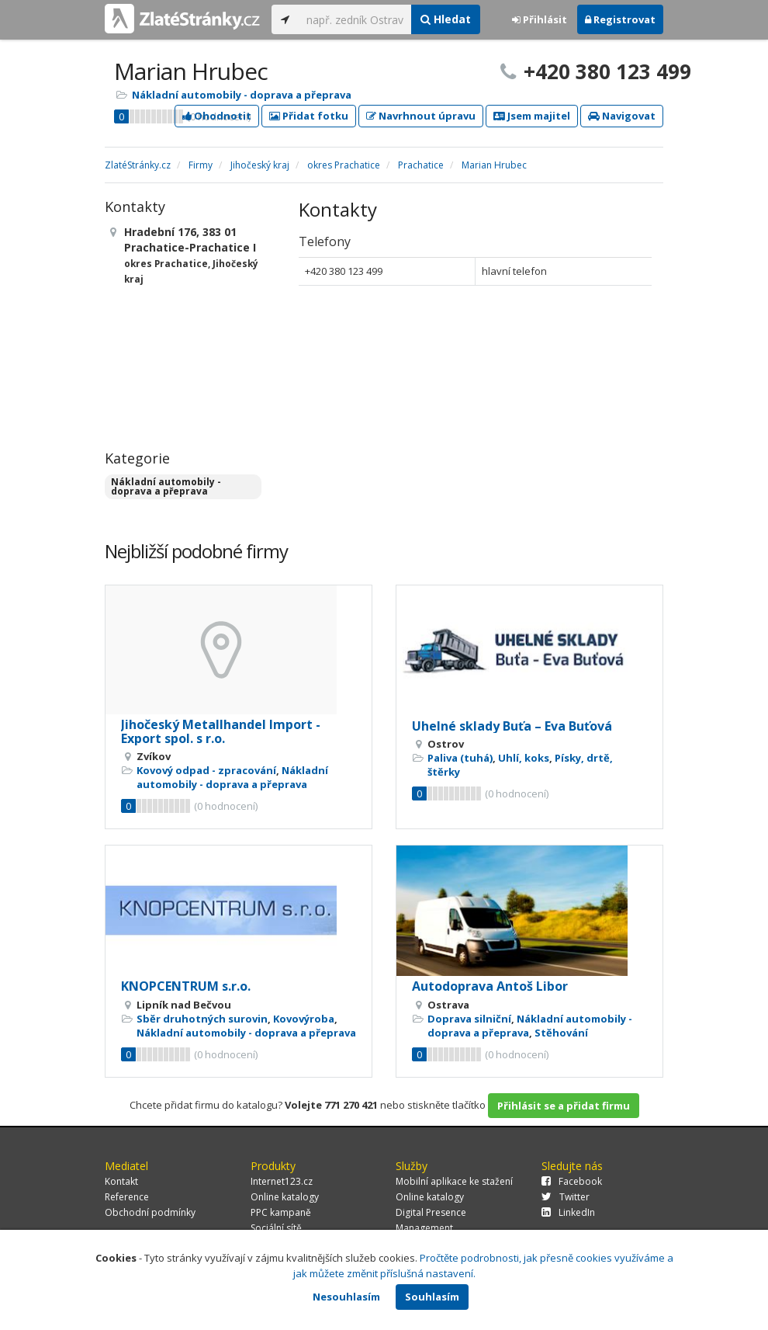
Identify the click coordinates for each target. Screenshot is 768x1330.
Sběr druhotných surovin (202, 1019)
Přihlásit (539, 19)
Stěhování (561, 1033)
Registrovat (620, 19)
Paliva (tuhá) (460, 758)
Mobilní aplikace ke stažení (454, 1181)
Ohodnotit (216, 116)
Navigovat (622, 116)
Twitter (565, 1196)
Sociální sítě (276, 1228)
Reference (127, 1196)
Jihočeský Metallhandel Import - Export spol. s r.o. (220, 731)
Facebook (571, 1181)
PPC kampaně (281, 1212)
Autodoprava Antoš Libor (490, 986)
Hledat (445, 19)
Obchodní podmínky (150, 1212)
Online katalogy (285, 1196)
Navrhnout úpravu (421, 116)
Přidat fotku (308, 116)
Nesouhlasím (346, 1297)
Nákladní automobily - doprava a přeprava (241, 95)
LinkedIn (568, 1212)
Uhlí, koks (523, 758)
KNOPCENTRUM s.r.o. (186, 986)
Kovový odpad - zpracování (206, 770)
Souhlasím (432, 1297)
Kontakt (121, 1181)
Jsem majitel (531, 116)
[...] (355, 19)
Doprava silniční (469, 1019)
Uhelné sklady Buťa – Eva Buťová (512, 725)
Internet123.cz (282, 1181)
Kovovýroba (303, 1019)
